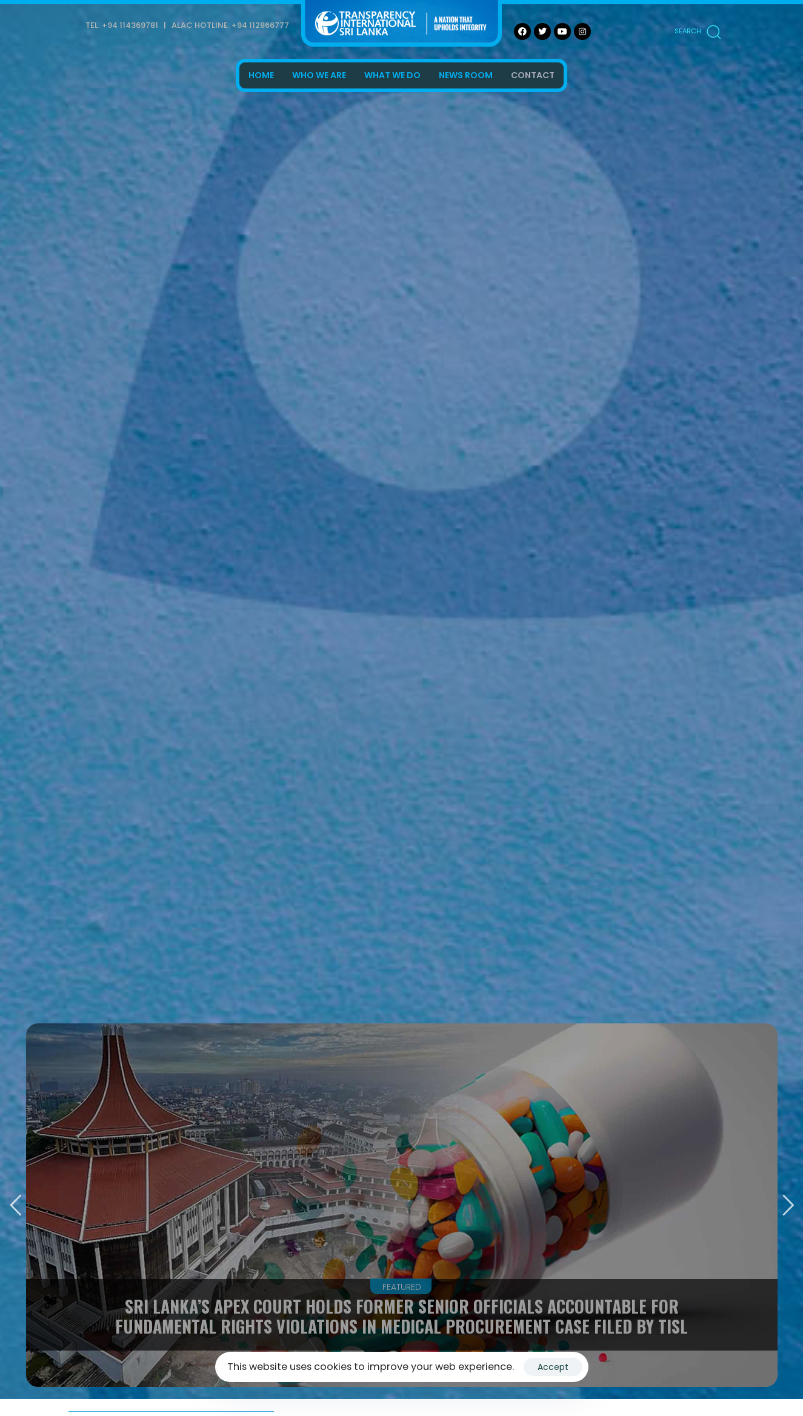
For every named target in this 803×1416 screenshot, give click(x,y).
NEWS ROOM (466, 75)
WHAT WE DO (392, 75)
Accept (553, 1367)
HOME (261, 75)
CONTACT (533, 75)
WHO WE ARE (319, 75)
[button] (698, 31)
